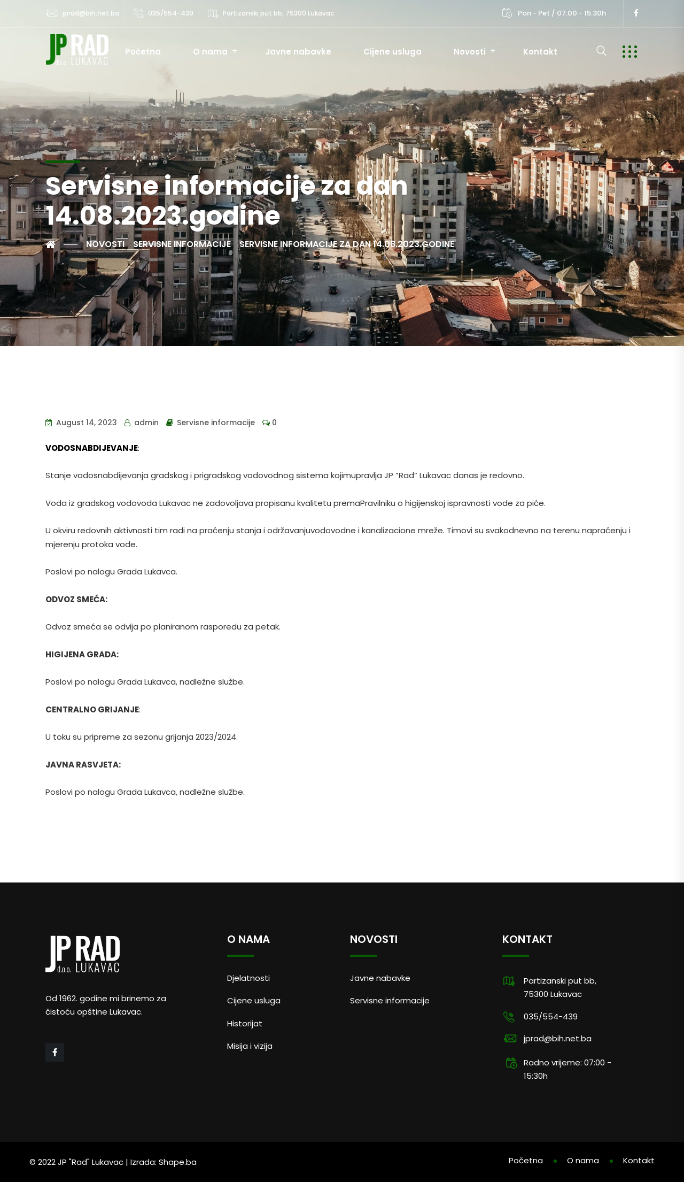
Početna (143, 51)
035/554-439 (170, 13)
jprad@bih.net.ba (91, 13)
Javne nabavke (298, 51)
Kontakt (540, 51)
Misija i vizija (250, 1045)
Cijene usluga (392, 51)
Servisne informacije (216, 422)
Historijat (244, 1023)
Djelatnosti (248, 978)
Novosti (470, 51)
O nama (210, 51)
